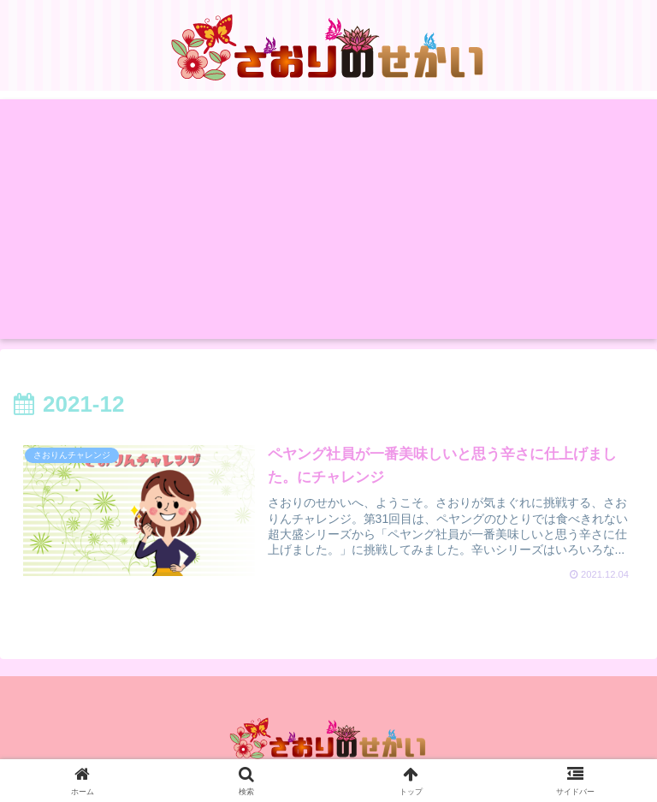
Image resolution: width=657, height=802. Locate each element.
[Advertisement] (328, 219)
